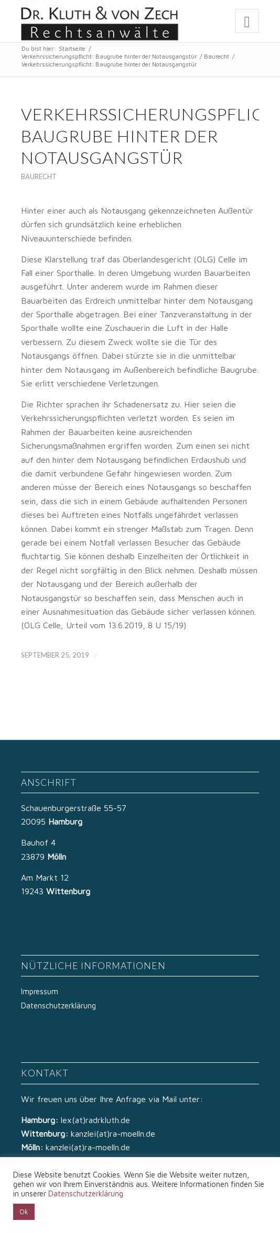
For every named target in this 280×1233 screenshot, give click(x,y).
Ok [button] (23, 1211)
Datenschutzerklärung (58, 1005)
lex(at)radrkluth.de (97, 1120)
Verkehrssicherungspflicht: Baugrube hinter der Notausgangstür (109, 56)
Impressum (39, 991)
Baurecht (216, 56)
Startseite (72, 48)
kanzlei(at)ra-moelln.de (113, 1133)
